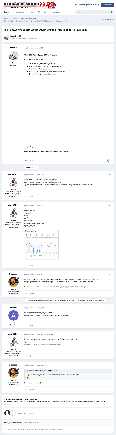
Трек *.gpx (29, 147)
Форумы (7, 13)
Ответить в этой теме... (24, 413)
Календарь (19, 12)
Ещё (46, 12)
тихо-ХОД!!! (13, 174)
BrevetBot (18, 36)
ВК (39, 12)
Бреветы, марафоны (29, 38)
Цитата (32, 160)
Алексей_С (13, 307)
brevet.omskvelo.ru (64, 151)
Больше (57, 12)
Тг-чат (31, 12)
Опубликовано (34, 48)
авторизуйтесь (71, 401)
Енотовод (13, 274)
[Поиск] (87, 12)
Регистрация (107, 4)
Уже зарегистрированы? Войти (87, 5)
